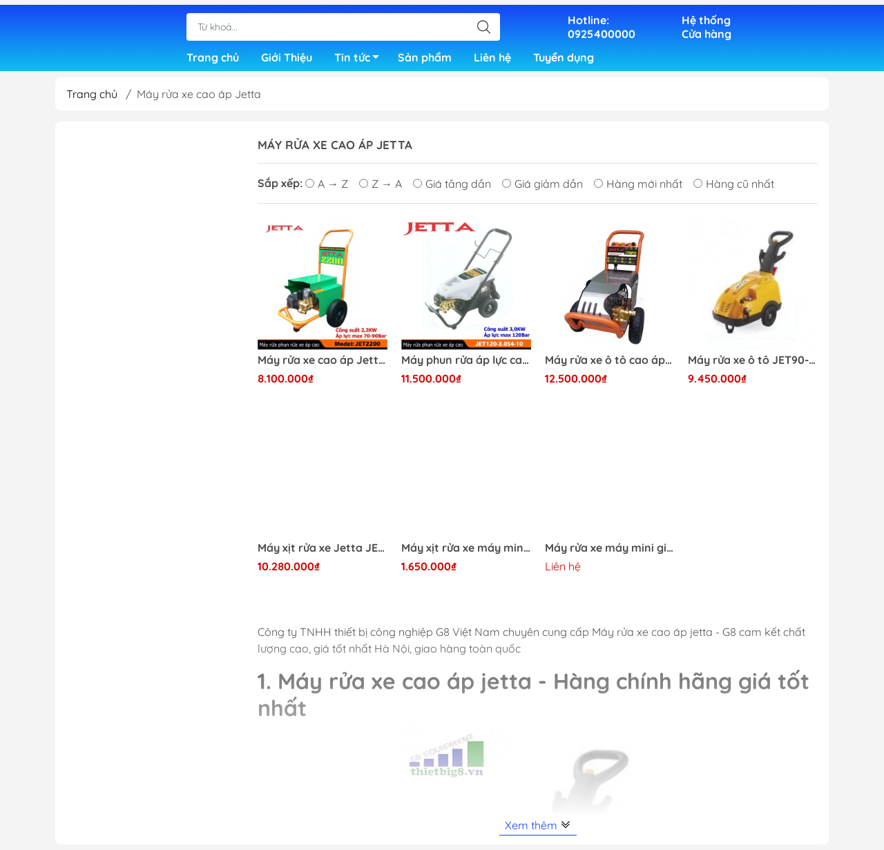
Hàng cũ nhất (733, 189)
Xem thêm (538, 831)
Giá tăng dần (452, 189)
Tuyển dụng (563, 55)
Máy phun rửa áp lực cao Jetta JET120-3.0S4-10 (466, 365)
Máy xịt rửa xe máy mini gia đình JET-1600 (466, 553)
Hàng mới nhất (638, 189)
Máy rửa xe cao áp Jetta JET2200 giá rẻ (322, 365)
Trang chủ (212, 55)
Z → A (380, 189)
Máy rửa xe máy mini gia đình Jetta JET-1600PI (610, 553)
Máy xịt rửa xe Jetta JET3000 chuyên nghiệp (322, 553)
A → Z (326, 189)
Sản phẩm (425, 55)
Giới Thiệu (286, 55)
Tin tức (360, 57)
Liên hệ (492, 55)
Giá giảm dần (542, 189)
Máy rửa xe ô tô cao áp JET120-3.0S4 (610, 365)
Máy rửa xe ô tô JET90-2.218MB (753, 365)
